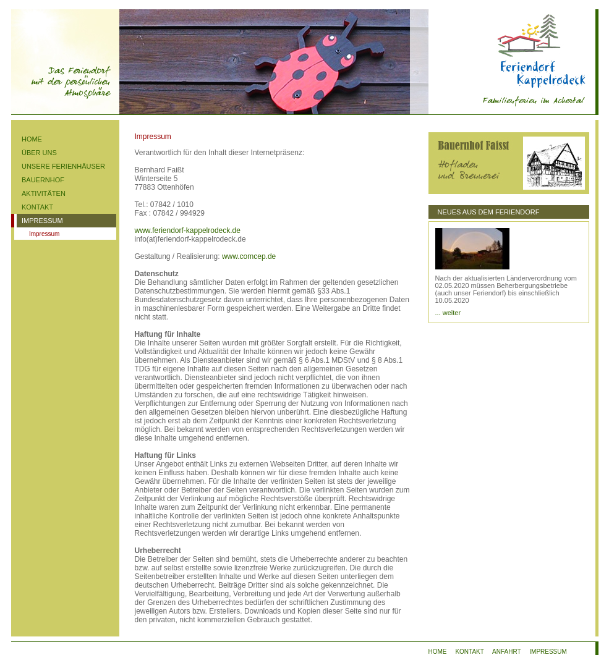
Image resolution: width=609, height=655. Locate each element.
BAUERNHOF (43, 180)
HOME (32, 139)
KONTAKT (37, 207)
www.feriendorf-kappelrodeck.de (188, 230)
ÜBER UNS (39, 152)
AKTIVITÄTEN (44, 193)
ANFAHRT (506, 651)
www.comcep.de (249, 256)
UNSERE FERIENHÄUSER (63, 166)
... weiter (448, 312)
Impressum (44, 233)
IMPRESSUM (42, 220)
